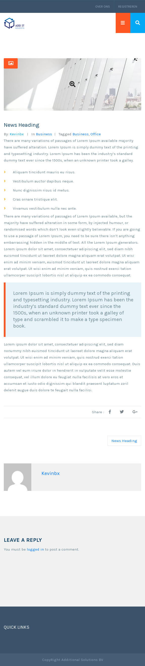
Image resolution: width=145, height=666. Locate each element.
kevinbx (17, 134)
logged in (35, 549)
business (44, 134)
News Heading (124, 440)
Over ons (102, 6)
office (95, 134)
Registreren (127, 6)
